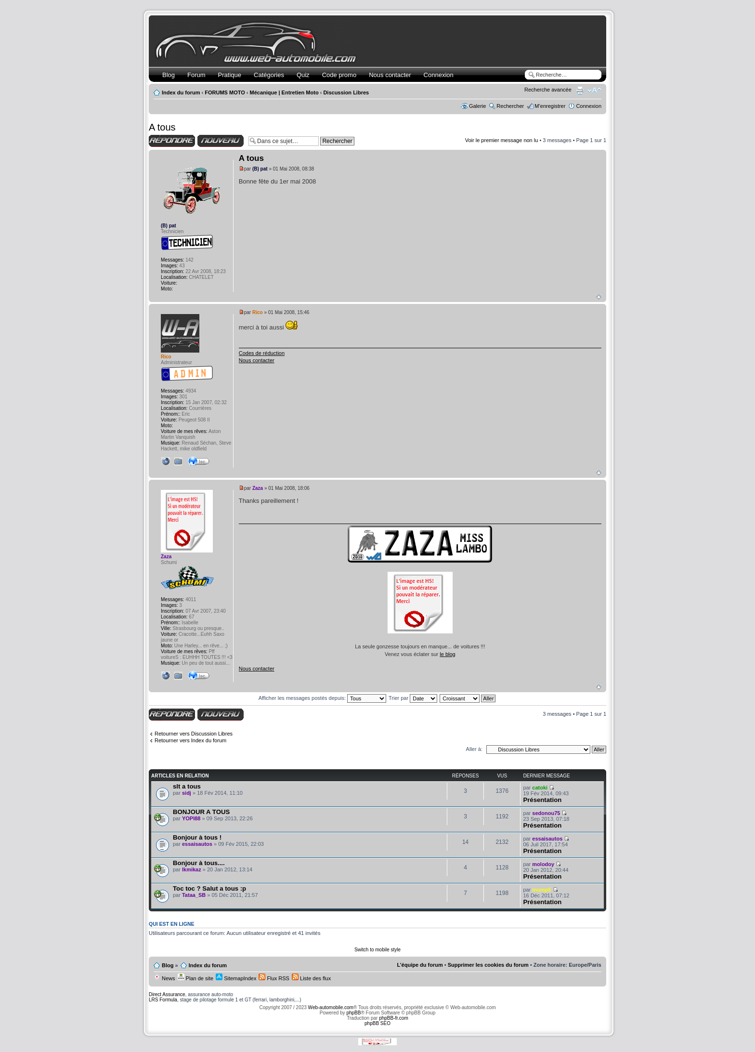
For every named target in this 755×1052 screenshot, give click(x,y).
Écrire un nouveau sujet (220, 141)
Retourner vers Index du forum (190, 740)
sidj (186, 793)
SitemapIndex (236, 978)
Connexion (439, 75)
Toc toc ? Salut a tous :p (209, 888)
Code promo (339, 75)
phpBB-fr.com (393, 1018)
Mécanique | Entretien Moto (284, 92)
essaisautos (197, 844)
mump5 (541, 890)
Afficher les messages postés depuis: (322, 698)
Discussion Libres (346, 92)
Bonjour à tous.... (199, 863)
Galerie (477, 106)
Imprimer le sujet (579, 90)
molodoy (543, 864)
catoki (539, 787)
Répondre (172, 141)
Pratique (229, 75)
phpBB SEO (377, 1023)
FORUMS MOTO (225, 92)
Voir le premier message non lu (501, 140)
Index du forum (181, 92)
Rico (257, 312)
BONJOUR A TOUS (201, 811)
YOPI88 (191, 818)
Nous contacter (390, 75)
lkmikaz (191, 869)
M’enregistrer (549, 106)
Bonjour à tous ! (197, 837)
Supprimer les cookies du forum (488, 965)
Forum (196, 75)
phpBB (353, 1012)
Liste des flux (311, 978)
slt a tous (187, 786)
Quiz (303, 75)
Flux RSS (274, 978)
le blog (447, 654)
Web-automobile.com (330, 1007)
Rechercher (510, 106)
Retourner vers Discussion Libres (194, 733)
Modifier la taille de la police (594, 90)
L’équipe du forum (420, 965)
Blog (168, 75)
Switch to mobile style (377, 949)
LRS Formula (163, 999)
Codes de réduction (262, 353)
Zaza (257, 488)
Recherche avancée (548, 89)
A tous (162, 127)
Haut (598, 297)
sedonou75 (546, 813)
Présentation (542, 799)
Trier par (413, 698)
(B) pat (260, 168)
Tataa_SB (194, 895)
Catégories (269, 75)
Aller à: (474, 749)
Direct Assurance (167, 994)
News (164, 978)
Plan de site (196, 978)
